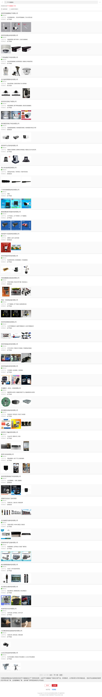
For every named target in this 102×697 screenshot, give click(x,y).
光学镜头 (15, 612)
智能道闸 (20, 502)
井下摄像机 (10, 304)
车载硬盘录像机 (27, 348)
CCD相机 (9, 370)
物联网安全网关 (11, 392)
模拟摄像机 (10, 105)
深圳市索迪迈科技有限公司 (9, 344)
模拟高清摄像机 (27, 105)
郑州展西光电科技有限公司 (9, 410)
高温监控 (9, 414)
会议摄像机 (10, 480)
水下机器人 (10, 216)
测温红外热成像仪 (20, 657)
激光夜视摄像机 (11, 61)
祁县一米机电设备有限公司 (9, 300)
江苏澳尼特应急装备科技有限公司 (11, 631)
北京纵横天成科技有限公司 (9, 520)
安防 (19, 436)
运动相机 (15, 370)
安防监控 (15, 414)
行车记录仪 (10, 348)
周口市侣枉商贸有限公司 (9, 167)
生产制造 (9, 19)
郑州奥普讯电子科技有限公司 (10, 123)
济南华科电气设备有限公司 (9, 542)
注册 (54, 685)
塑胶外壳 (15, 436)
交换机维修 (17, 83)
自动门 (9, 568)
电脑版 (54, 689)
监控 (12, 238)
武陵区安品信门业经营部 (9, 498)
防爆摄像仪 (10, 546)
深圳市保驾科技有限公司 (9, 322)
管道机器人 (25, 282)
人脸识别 (15, 502)
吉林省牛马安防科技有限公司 (10, 234)
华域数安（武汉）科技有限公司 (11, 388)
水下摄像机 (23, 216)
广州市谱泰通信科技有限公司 (10, 190)
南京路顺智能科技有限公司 (9, 564)
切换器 (23, 524)
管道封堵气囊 (17, 282)
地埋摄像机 (18, 260)
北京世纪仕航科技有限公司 (9, 587)
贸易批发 (9, 129)
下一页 (56, 675)
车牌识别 (9, 502)
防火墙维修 (23, 83)
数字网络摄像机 (18, 105)
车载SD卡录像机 (18, 348)
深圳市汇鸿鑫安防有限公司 (9, 432)
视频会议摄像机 (11, 149)
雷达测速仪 (23, 590)
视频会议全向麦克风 (30, 149)
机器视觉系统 (11, 260)
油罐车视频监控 (20, 326)
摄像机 (20, 480)
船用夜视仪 (19, 61)
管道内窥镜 (10, 282)
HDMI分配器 (17, 524)
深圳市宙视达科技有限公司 (9, 35)
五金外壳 (9, 436)
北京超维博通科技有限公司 (9, 79)
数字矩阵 (16, 39)
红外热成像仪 (11, 657)
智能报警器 (10, 39)
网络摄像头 (10, 458)
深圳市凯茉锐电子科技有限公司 (11, 476)
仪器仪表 (9, 635)
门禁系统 (17, 171)
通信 (8, 194)
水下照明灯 (17, 216)
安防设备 (15, 635)
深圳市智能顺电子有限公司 (9, 13)
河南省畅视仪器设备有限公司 (10, 278)
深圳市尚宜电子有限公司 (9, 101)
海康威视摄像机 (11, 127)
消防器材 (20, 635)
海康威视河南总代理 (30, 127)
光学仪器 (9, 612)
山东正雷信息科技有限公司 (9, 653)
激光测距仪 (10, 590)
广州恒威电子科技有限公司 (9, 57)
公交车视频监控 (11, 326)
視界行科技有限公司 (7, 454)
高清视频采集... (11, 17)
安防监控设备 (11, 171)
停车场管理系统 (15, 568)
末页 (61, 675)
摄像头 (9, 238)
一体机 (15, 480)
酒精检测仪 (17, 590)
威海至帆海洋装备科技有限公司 (11, 212)
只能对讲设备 (24, 171)
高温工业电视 (21, 414)
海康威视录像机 (20, 127)
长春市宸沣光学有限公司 (9, 609)
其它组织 (9, 85)
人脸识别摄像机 (23, 39)
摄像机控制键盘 (20, 149)
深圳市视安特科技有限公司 (9, 256)
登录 (47, 685)
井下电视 (16, 304)
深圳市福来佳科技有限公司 (9, 366)
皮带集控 (16, 546)
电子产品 (16, 458)
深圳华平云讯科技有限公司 (9, 145)
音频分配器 (10, 524)
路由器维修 (10, 83)
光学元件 (20, 612)
